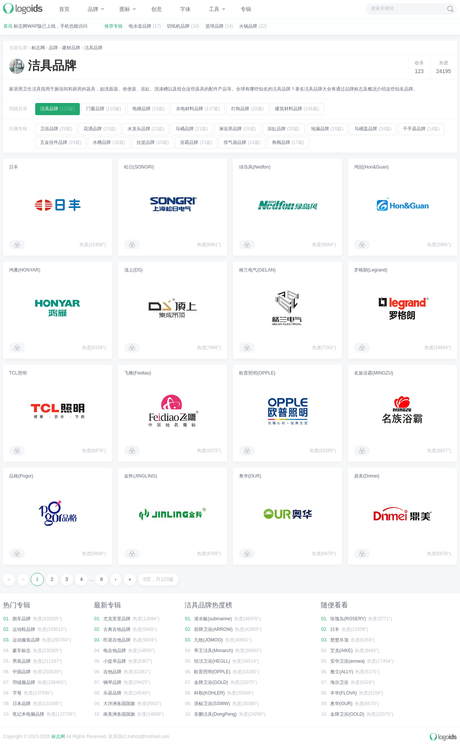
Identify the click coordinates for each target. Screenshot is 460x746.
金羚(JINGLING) (140, 476)
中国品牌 (21, 671)
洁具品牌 (93, 47)
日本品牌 (21, 703)
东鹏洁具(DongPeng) (215, 714)
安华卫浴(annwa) (347, 661)
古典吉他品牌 (117, 629)
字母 (17, 693)
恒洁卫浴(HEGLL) (212, 661)
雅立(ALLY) (341, 671)
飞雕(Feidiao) (137, 373)
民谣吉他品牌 (117, 640)
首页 (64, 9)
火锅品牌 (248, 26)
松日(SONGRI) (139, 167)
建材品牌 (71, 47)
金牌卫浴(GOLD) (211, 682)
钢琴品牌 (112, 682)
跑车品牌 (21, 618)
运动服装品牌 (26, 640)
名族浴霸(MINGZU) (373, 373)
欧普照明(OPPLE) (257, 373)
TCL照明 (18, 373)
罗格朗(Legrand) (370, 270)
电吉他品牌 (114, 650)
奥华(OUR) (250, 476)
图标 (128, 9)
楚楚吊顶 (339, 640)
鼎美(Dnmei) (366, 476)
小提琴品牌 (114, 661)
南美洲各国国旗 (119, 714)
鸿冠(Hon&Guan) (371, 167)
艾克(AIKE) (341, 650)
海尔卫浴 (339, 682)
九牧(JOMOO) (208, 640)
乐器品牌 (112, 693)
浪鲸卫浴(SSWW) (212, 703)
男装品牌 (21, 661)
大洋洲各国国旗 (119, 703)
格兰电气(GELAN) (257, 270)
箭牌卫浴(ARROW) (213, 629)
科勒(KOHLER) (209, 693)
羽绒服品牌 (23, 682)
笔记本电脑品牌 (28, 714)
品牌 (96, 9)
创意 (156, 9)
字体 (185, 9)
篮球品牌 (214, 26)
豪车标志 (21, 650)
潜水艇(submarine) (213, 618)
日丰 (13, 167)
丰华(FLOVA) (343, 693)
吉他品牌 (112, 671)
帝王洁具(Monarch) (213, 650)
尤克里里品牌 (117, 618)
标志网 (38, 47)
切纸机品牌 (178, 26)
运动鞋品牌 (23, 629)
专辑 (246, 9)
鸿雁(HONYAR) (24, 270)
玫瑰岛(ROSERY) (348, 618)
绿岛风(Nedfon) (254, 167)
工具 (217, 9)
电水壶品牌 (140, 26)
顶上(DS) (133, 270)
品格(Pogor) (21, 476)
